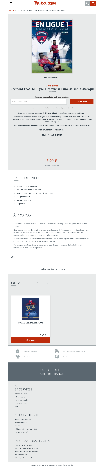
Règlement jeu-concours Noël (26, 429)
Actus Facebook (21, 423)
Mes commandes (22, 400)
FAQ (17, 406)
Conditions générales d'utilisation (28, 448)
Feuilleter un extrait (52, 135)
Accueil (11, 10)
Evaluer (59, 130)
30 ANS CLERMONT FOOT (30, 323)
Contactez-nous (21, 394)
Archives (19, 426)
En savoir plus (51, 77)
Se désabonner (21, 403)
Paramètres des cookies (25, 445)
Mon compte (20, 397)
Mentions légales (22, 455)
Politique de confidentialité (25, 458)
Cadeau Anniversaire (23, 419)
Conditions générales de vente (27, 451)
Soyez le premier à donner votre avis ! (52, 269)
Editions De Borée (22, 432)
